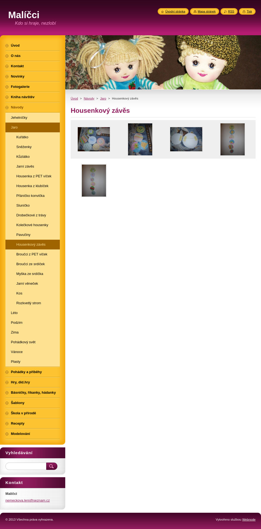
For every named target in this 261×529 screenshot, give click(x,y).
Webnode (249, 519)
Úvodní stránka (175, 11)
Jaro (103, 98)
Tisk (249, 11)
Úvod (74, 98)
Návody (89, 98)
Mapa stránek (207, 11)
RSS (231, 11)
